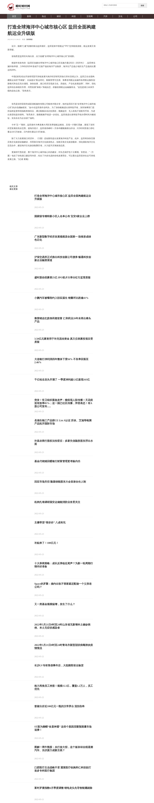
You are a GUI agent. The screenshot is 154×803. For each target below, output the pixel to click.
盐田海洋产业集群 (28, 166)
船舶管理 (54, 166)
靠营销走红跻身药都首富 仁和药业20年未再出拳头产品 (62, 320)
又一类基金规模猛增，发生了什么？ (54, 604)
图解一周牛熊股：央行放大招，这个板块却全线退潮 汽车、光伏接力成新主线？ (63, 749)
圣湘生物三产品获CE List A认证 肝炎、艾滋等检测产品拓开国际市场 (63, 422)
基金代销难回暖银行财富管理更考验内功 (57, 461)
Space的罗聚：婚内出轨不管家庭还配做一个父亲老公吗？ (63, 585)
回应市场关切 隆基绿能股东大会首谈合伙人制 (60, 481)
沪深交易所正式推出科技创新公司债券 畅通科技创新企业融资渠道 (62, 259)
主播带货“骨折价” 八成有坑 (50, 522)
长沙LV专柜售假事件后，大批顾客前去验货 (58, 665)
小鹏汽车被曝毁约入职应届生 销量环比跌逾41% (61, 297)
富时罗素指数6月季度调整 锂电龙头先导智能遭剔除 (63, 788)
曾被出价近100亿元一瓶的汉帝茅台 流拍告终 (59, 706)
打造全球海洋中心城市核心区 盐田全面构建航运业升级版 (62, 197)
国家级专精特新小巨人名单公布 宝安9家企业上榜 (62, 216)
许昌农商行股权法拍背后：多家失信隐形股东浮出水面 (63, 442)
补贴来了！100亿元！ (46, 543)
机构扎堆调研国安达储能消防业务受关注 (57, 502)
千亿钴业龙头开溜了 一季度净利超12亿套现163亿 (62, 379)
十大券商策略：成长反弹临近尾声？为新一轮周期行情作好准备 (63, 565)
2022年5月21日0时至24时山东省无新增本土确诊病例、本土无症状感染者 (62, 626)
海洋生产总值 (43, 166)
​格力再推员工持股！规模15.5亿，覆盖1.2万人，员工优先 (63, 687)
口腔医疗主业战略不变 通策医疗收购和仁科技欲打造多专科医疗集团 (62, 769)
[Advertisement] (51, 179)
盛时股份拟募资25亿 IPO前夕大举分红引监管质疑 (62, 277)
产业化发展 (64, 166)
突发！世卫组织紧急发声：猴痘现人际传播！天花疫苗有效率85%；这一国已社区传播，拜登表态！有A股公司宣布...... (63, 403)
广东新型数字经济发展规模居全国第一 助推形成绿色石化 (62, 238)
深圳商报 (29, 39)
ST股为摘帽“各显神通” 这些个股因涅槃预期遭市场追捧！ (63, 728)
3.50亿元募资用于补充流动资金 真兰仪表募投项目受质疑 (63, 340)
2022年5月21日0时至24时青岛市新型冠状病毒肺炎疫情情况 (63, 647)
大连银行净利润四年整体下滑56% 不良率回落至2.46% (61, 361)
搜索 (142, 5)
